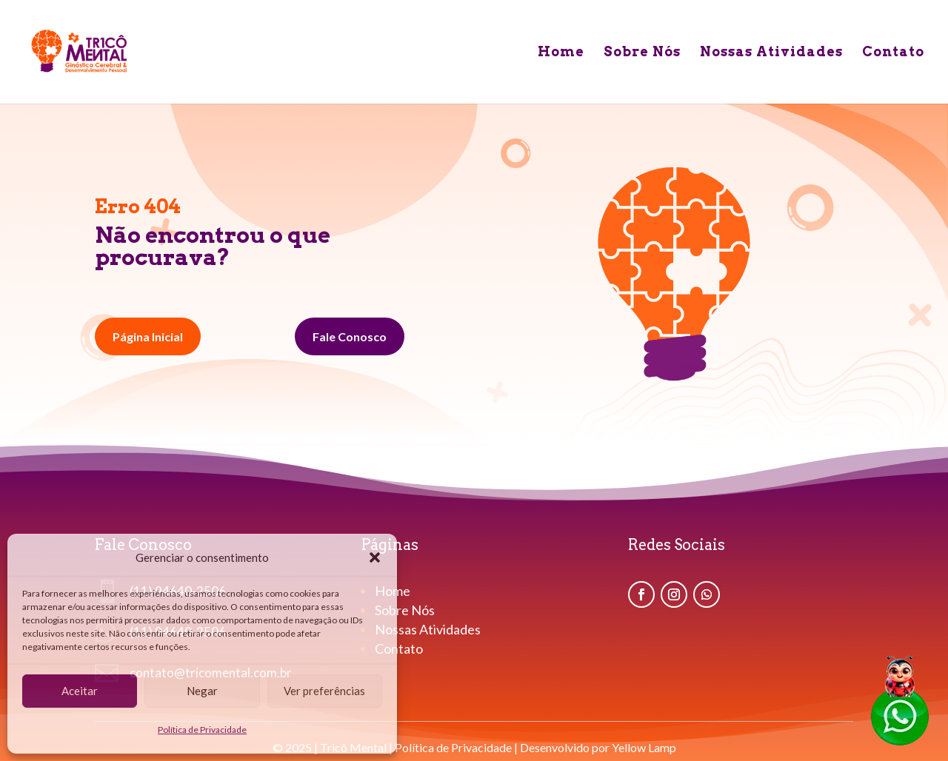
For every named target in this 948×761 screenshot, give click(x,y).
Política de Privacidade (202, 729)
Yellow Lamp (644, 747)
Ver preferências (324, 690)
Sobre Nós (642, 53)
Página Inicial (148, 336)
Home (561, 53)
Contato (893, 53)
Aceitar (79, 690)
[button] (374, 557)
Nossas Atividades (771, 53)
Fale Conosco (350, 336)
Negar (202, 690)
